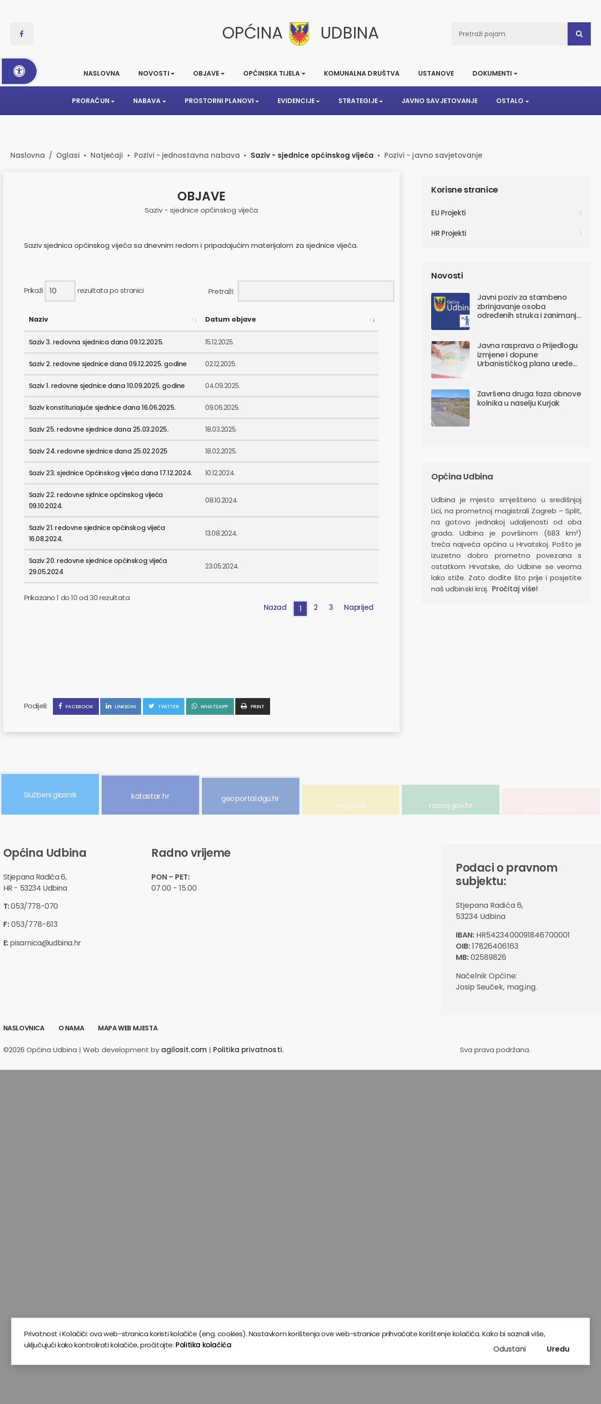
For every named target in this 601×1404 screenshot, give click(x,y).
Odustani (509, 1349)
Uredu (558, 1349)
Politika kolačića (203, 1345)
